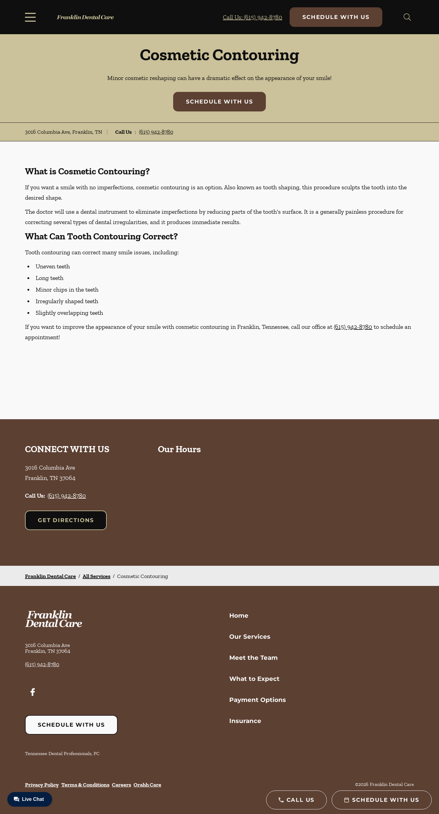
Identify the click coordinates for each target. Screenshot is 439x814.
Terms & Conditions (85, 784)
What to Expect (254, 678)
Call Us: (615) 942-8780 (252, 17)
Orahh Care (147, 784)
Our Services (249, 636)
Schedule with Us (335, 17)
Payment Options (257, 699)
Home (238, 615)
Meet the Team (253, 657)
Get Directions (66, 520)
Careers (121, 784)
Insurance (245, 721)
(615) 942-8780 (156, 132)
